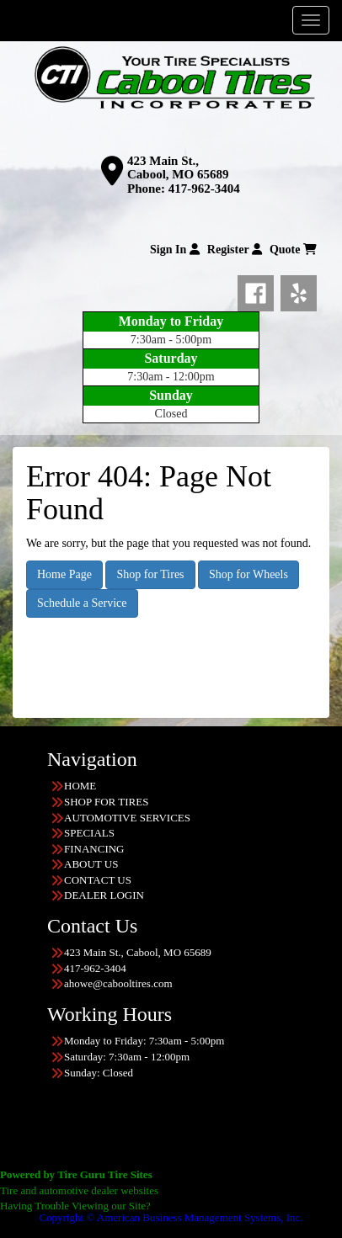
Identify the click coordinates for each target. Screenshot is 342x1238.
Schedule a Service (82, 603)
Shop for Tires (150, 574)
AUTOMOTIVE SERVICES (127, 817)
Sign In (175, 249)
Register (234, 249)
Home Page (64, 574)
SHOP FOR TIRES (106, 801)
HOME (80, 785)
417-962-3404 (204, 188)
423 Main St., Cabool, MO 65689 (177, 168)
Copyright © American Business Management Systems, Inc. (170, 1217)
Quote (293, 249)
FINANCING (94, 848)
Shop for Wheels (248, 574)
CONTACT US (97, 880)
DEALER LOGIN (104, 895)
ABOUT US (91, 864)
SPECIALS (89, 832)
